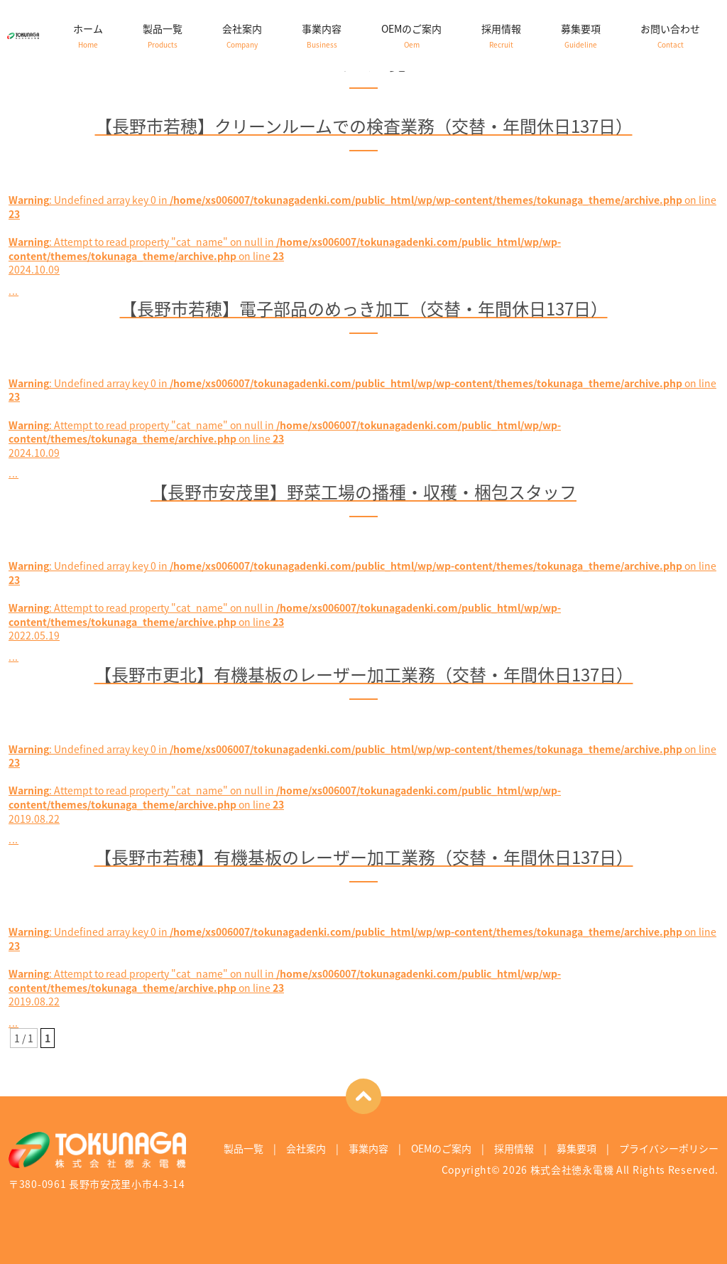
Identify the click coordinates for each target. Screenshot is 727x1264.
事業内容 (321, 35)
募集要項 (581, 35)
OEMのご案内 (411, 35)
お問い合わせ (670, 35)
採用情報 (501, 35)
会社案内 (242, 35)
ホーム (88, 35)
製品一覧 (162, 35)
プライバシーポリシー (668, 1148)
